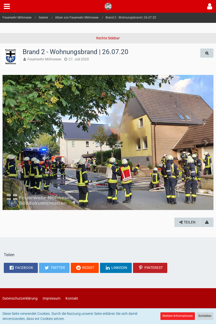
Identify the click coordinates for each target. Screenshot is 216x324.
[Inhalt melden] (206, 222)
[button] (7, 6)
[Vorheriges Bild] (10, 142)
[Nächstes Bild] (206, 142)
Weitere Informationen (177, 316)
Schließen (204, 316)
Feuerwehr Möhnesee (44, 59)
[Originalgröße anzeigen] (206, 53)
